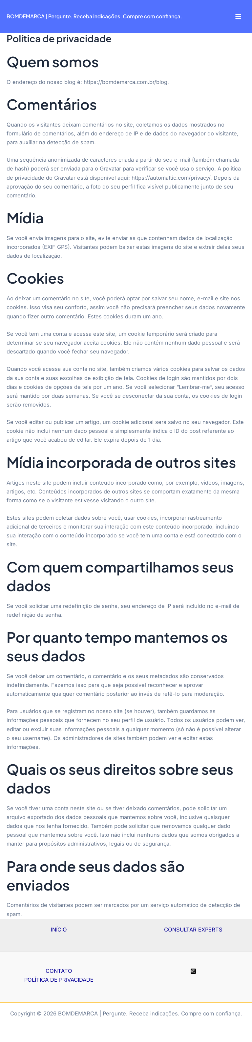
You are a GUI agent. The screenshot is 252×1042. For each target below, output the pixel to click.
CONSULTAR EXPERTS (193, 929)
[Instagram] (193, 971)
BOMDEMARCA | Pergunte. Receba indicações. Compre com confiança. (94, 16)
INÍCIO (59, 929)
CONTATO (59, 971)
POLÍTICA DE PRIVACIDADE (59, 979)
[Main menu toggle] (238, 16)
